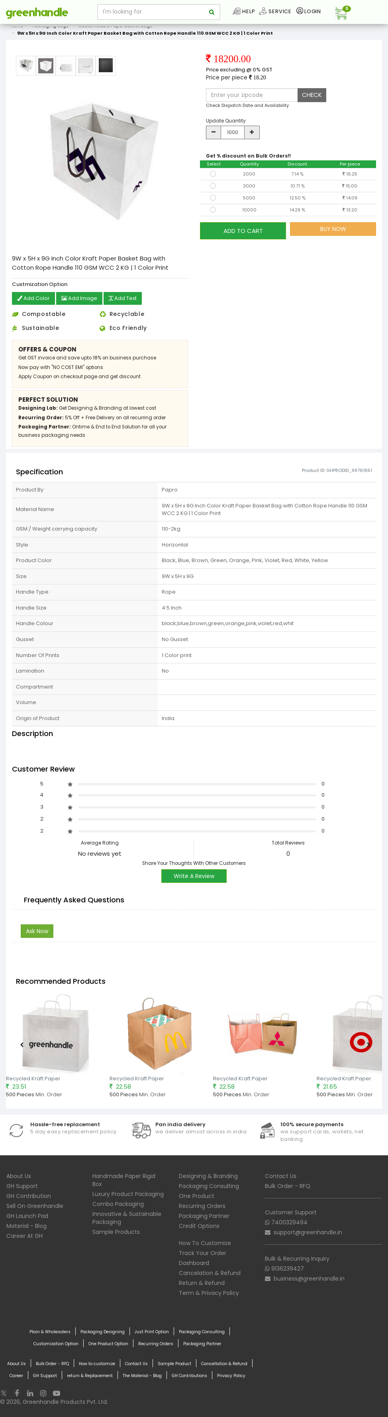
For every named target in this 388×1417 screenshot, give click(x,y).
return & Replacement (90, 1375)
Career (16, 1375)
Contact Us (280, 1176)
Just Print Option (152, 1331)
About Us (18, 1176)
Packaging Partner (204, 1216)
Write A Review (194, 876)
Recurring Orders (202, 1206)
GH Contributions (189, 1375)
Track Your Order (202, 1253)
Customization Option (55, 1343)
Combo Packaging (118, 1204)
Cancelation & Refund (210, 1273)
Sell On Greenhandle (34, 1206)
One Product (196, 1196)
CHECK (312, 95)
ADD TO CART (243, 229)
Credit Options (199, 1226)
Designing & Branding (208, 1176)
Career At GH (24, 1235)
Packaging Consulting (209, 1186)
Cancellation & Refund (224, 1363)
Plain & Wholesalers (50, 1331)
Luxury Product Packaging (128, 1194)
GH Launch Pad (27, 1216)
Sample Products (116, 1231)
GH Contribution (28, 1196)
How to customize (97, 1363)
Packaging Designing (102, 1331)
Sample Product (174, 1363)
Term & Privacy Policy (209, 1293)
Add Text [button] (127, 299)
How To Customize (205, 1243)
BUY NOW (333, 229)
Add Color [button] (34, 299)
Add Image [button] (82, 299)
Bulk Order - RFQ (287, 1186)
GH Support (22, 1186)
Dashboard (194, 1263)
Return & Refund (202, 1283)
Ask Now (37, 931)
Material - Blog (26, 1226)
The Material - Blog (142, 1375)
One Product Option (108, 1343)
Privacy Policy (231, 1375)
